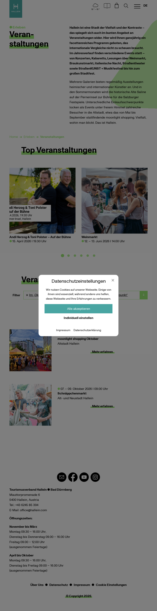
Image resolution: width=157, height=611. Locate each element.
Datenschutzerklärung (87, 330)
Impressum (63, 330)
